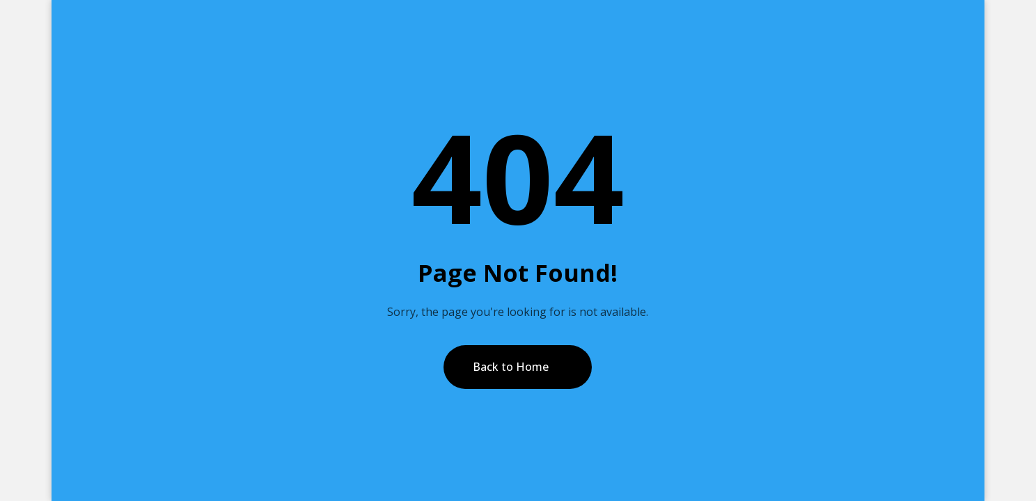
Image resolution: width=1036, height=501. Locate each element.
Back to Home (511, 366)
